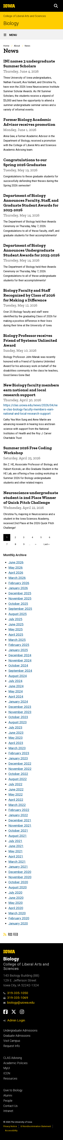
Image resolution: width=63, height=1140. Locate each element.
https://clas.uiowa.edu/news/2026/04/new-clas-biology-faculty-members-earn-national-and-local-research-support (30, 409)
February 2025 (18, 645)
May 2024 (15, 691)
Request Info (11, 1046)
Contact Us (10, 1106)
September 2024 (20, 671)
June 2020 (16, 898)
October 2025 (18, 604)
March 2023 (17, 748)
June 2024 (16, 686)
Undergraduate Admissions (20, 1030)
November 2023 (19, 712)
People (7, 1100)
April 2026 (15, 573)
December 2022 (19, 763)
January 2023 (18, 758)
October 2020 (18, 882)
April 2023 (15, 743)
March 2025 (17, 640)
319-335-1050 (15, 993)
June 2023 (16, 733)
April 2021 (15, 856)
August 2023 (17, 722)
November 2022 (19, 769)
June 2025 (16, 624)
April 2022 (15, 800)
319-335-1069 (15, 998)
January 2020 (18, 923)
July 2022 (15, 784)
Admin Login (16, 1020)
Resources (10, 1078)
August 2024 (17, 676)
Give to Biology (12, 1090)
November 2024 (19, 660)
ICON (6, 1073)
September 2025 (20, 609)
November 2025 (19, 598)
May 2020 (15, 903)
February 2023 (18, 753)
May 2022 (15, 794)
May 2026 (15, 567)
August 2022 (17, 779)
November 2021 (19, 825)
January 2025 (18, 650)
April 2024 (15, 696)
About (17, 46)
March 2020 (17, 913)
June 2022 (16, 789)
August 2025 (17, 614)
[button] (56, 6)
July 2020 (15, 892)
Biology (11, 23)
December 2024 (19, 655)
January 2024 (18, 702)
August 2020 (17, 887)
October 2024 (18, 665)
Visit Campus (11, 1040)
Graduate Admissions (16, 1035)
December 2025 (19, 593)
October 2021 (18, 830)
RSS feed (10, 934)
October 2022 (18, 774)
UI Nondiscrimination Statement (35, 1126)
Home (6, 46)
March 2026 (17, 578)
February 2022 (18, 810)
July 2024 (15, 681)
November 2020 (19, 877)
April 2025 (15, 635)
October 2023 (18, 717)
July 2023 (15, 727)
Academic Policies (15, 1063)
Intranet (8, 1111)
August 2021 (17, 836)
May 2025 (15, 629)
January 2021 (18, 867)
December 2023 (19, 707)
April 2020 (15, 908)
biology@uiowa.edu (18, 1002)
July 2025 (15, 619)
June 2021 (16, 846)
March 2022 (17, 805)
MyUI (6, 1068)
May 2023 (15, 738)
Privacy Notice (10, 1126)
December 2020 (19, 872)
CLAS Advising (12, 1058)
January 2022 (18, 815)
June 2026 (16, 562)
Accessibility (11, 1130)
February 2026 (18, 583)
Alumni (7, 1095)
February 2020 (18, 918)
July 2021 (15, 841)
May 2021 (15, 851)
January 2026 (18, 588)
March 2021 (17, 862)
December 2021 (19, 820)
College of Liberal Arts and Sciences (24, 16)
